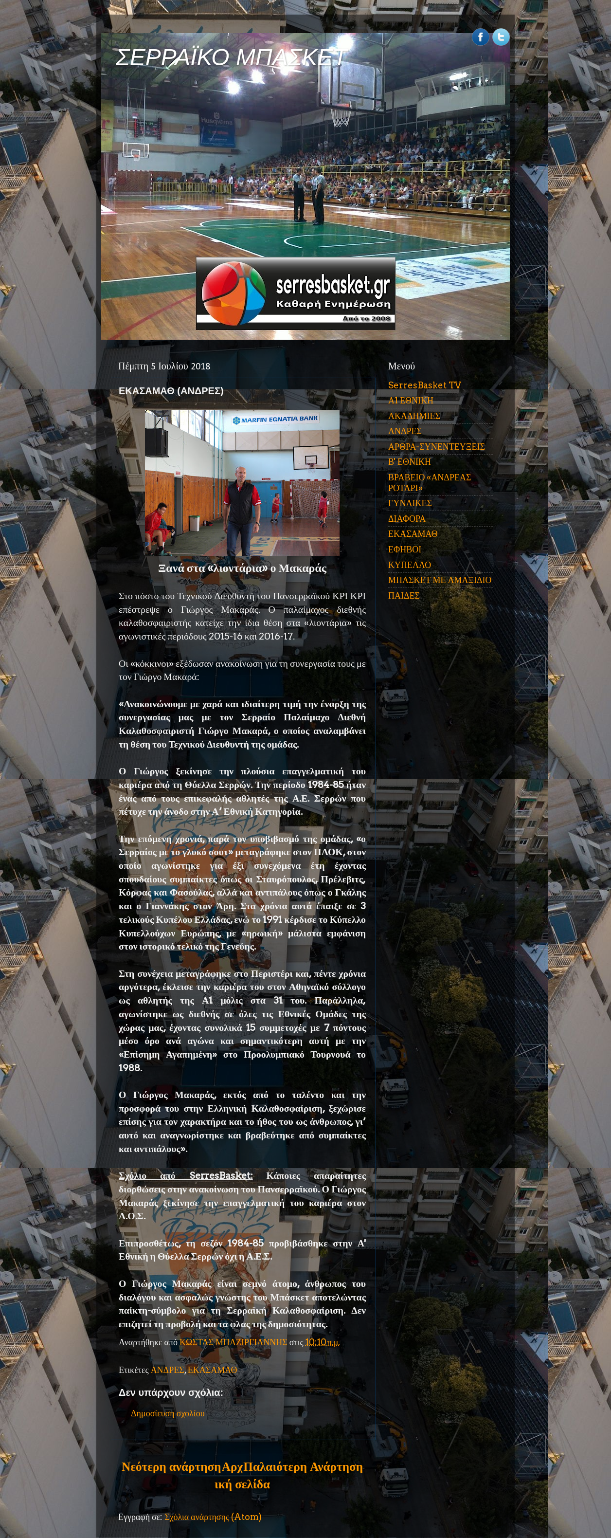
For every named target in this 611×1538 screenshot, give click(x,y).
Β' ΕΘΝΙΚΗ (409, 462)
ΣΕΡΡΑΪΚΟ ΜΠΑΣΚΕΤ (231, 57)
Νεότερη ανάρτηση (171, 1466)
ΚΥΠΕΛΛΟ (409, 565)
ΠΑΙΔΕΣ (404, 595)
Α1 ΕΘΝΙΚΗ (410, 400)
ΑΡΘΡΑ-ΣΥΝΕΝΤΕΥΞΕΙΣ (436, 446)
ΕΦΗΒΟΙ (404, 549)
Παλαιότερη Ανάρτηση (303, 1466)
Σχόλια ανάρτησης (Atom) (213, 1517)
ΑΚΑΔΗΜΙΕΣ (414, 416)
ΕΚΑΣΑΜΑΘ (212, 1370)
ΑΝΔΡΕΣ (167, 1370)
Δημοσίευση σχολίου (168, 1413)
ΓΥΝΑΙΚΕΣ (410, 503)
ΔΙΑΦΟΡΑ (407, 518)
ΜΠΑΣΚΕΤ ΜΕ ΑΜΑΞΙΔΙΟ (440, 580)
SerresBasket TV (424, 385)
